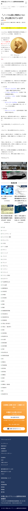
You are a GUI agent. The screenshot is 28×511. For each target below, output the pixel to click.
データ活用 (5, 246)
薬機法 (4, 374)
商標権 (2, 489)
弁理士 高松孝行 (21, 22)
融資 (3, 378)
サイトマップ (4, 465)
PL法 (3, 227)
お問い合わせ (4, 462)
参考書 (4, 294)
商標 (3, 304)
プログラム (5, 266)
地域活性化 (5, 314)
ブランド (4, 262)
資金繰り (4, 387)
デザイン (4, 249)
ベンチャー (5, 269)
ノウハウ (4, 256)
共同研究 (4, 291)
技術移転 (4, 333)
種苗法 (4, 362)
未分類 (4, 339)
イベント (4, 230)
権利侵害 (4, 342)
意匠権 (2, 487)
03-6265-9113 (15, 417)
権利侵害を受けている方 (7, 469)
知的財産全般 (5, 355)
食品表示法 (5, 394)
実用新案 (4, 320)
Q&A (2, 460)
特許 (3, 24)
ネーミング (5, 253)
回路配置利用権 (6, 310)
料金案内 (3, 457)
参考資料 (14, 22)
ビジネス (4, 259)
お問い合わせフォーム (15, 428)
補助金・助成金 (6, 384)
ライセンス (5, 272)
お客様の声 (4, 451)
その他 (4, 243)
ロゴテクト (5, 278)
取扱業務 (3, 448)
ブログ (2, 474)
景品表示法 (5, 336)
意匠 (3, 330)
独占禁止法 (5, 352)
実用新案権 (4, 484)
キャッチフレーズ (6, 233)
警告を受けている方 (6, 471)
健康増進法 (5, 288)
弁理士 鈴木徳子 (6, 323)
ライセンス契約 (6, 275)
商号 (3, 301)
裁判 (3, 381)
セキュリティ (5, 240)
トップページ (4, 443)
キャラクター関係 (6, 237)
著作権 (4, 368)
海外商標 (4, 346)
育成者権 (4, 365)
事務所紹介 (4, 446)
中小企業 (4, 285)
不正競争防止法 (6, 282)
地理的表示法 (5, 317)
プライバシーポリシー (6, 453)
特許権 (2, 482)
